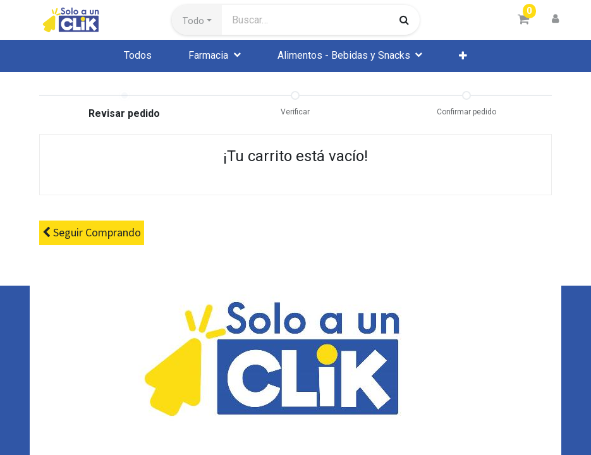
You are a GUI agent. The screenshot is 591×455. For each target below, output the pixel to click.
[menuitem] (138, 55)
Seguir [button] (91, 232)
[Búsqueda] (404, 19)
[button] (197, 20)
